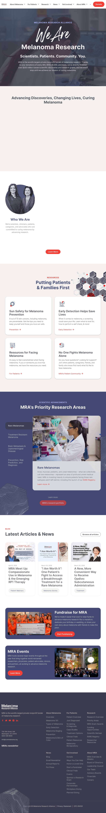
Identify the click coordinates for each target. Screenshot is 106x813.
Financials (91, 789)
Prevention (50, 747)
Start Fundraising (64, 634)
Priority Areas (93, 733)
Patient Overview (74, 730)
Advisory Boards (94, 785)
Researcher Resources (92, 754)
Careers (90, 792)
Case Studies (72, 742)
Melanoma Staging (54, 743)
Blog (48, 769)
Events (69, 787)
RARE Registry (93, 749)
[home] (6, 4)
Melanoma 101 (52, 733)
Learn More (15, 673)
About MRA (81, 4)
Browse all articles (91, 535)
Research (45, 4)
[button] (17, 4)
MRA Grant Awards (95, 737)
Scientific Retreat (94, 746)
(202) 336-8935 (7, 739)
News (55, 4)
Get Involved (67, 4)
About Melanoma (16, 4)
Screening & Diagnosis (72, 738)
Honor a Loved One (75, 776)
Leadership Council (95, 779)
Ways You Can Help (75, 773)
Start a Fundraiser (74, 780)
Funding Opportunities (93, 741)
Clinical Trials (72, 749)
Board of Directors (95, 775)
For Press (50, 780)
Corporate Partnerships (72, 797)
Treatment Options (75, 746)
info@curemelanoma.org (10, 743)
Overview (50, 730)
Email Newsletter (53, 773)
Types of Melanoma (54, 737)
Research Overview (95, 730)
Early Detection (52, 740)
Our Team (91, 782)
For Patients (32, 4)
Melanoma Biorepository (72, 757)
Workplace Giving (74, 802)
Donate (99, 4)
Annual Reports (52, 776)
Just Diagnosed (73, 733)
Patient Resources (74, 753)
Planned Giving (73, 805)
